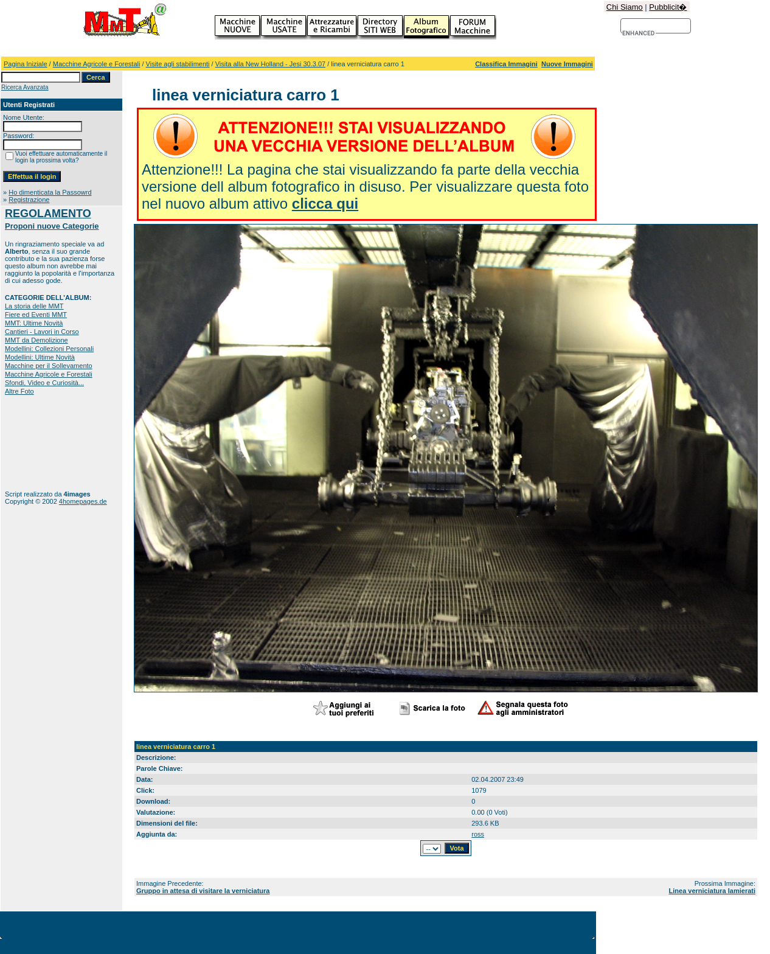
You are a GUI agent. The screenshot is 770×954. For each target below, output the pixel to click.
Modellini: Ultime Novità (40, 357)
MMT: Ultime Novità (34, 323)
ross (477, 834)
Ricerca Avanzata (25, 87)
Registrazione (29, 199)
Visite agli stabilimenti (178, 64)
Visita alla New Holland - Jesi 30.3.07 (270, 64)
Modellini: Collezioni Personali (49, 348)
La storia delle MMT (34, 306)
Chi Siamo (624, 7)
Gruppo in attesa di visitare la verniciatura (202, 890)
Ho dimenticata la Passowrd (50, 192)
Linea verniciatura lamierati (712, 890)
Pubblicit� (668, 7)
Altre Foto (19, 391)
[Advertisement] (43, 443)
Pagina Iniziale (25, 64)
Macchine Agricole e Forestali (96, 64)
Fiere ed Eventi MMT (36, 314)
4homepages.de (83, 501)
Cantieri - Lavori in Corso (42, 331)
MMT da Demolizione (36, 340)
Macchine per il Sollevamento (48, 365)
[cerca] (639, 33)
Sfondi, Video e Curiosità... (44, 382)
